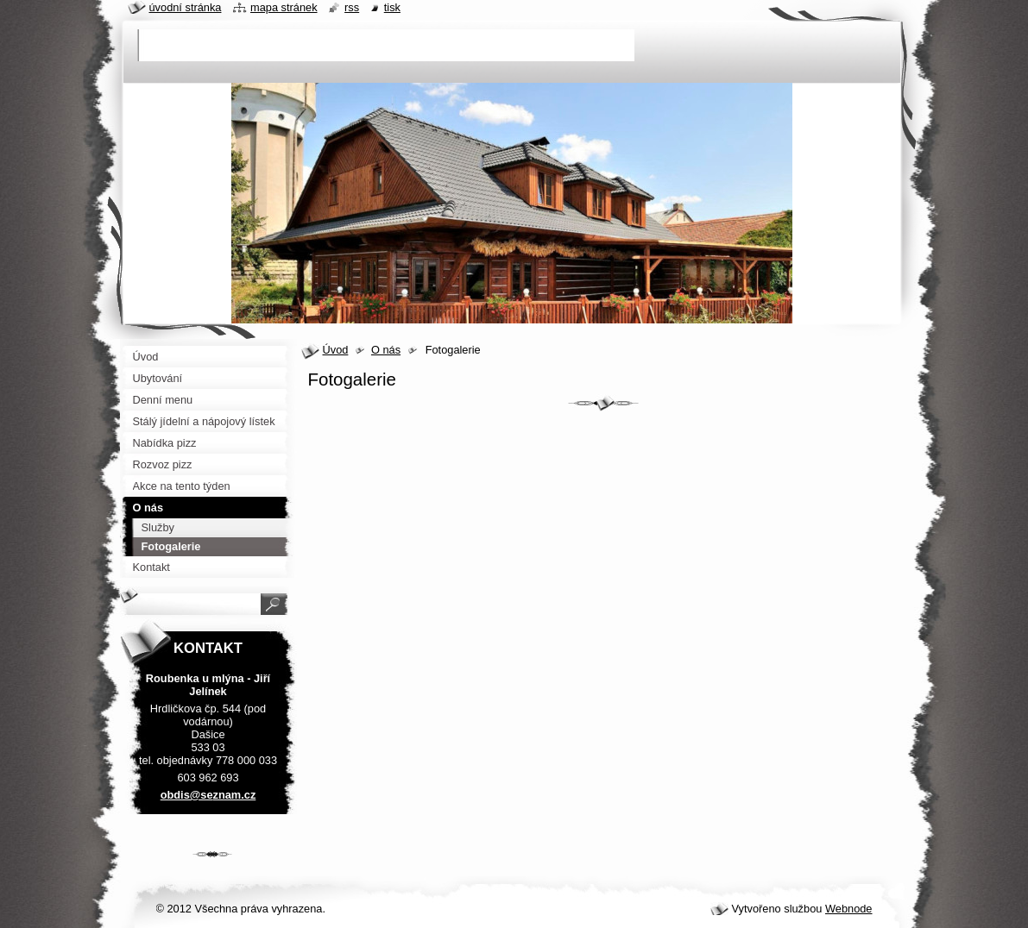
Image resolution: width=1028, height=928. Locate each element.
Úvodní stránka (185, 7)
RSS (351, 7)
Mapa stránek (284, 7)
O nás (385, 349)
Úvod (336, 349)
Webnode (849, 908)
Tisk (392, 7)
